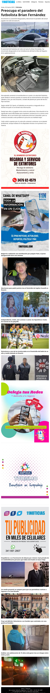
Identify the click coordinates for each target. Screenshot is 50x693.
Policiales (41, 2)
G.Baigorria (34, 2)
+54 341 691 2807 (38, 690)
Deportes (47, 2)
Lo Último (18, 2)
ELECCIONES (26, 2)
